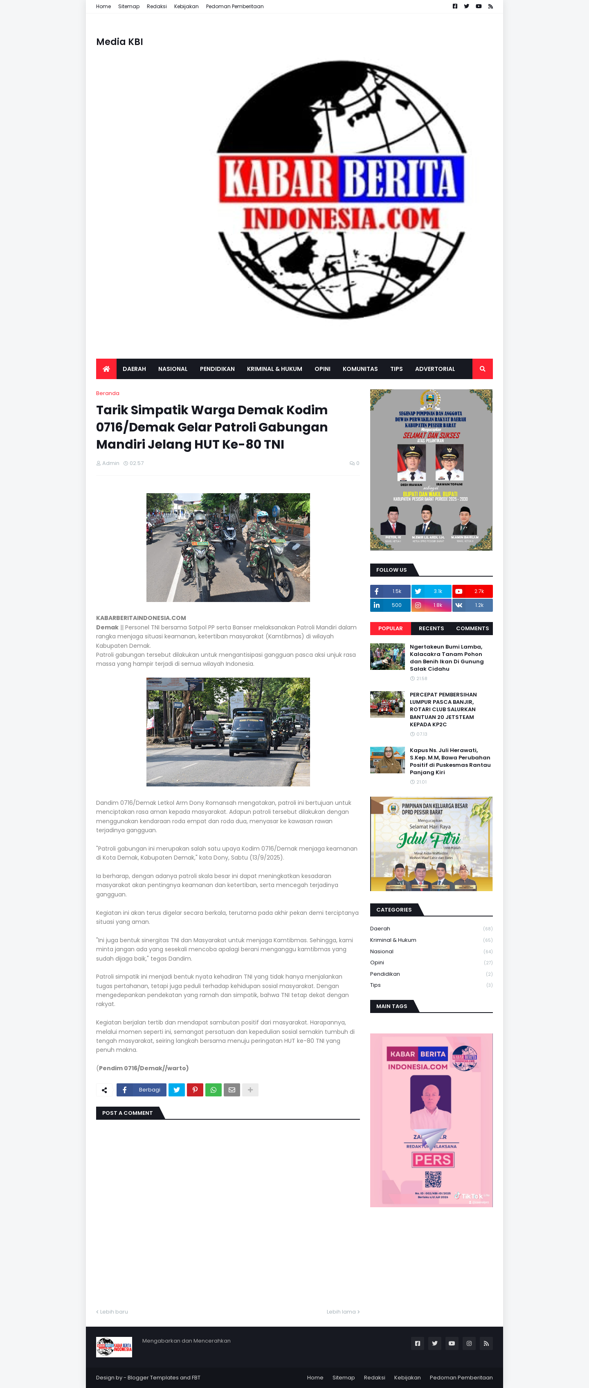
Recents (431, 628)
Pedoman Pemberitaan (235, 6)
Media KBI (119, 42)
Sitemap (128, 6)
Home (103, 6)
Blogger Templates (153, 1377)
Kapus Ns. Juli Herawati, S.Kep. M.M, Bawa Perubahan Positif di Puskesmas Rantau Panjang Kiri (450, 762)
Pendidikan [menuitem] (217, 369)
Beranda (107, 393)
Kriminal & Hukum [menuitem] (274, 369)
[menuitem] (106, 369)
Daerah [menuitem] (134, 369)
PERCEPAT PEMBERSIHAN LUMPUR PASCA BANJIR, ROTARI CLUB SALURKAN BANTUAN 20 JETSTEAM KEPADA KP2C (443, 709)
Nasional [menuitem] (173, 369)
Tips (431, 985)
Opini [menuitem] (322, 369)
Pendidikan (431, 974)
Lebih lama (341, 1312)
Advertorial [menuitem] (435, 369)
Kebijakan (186, 6)
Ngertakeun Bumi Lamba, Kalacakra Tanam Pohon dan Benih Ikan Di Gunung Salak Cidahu (447, 658)
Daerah (431, 929)
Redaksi (157, 6)
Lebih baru (114, 1312)
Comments (472, 628)
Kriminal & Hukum (431, 940)
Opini (431, 963)
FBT (196, 1377)
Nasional (431, 952)
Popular (390, 628)
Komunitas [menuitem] (360, 369)
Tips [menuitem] (396, 369)
